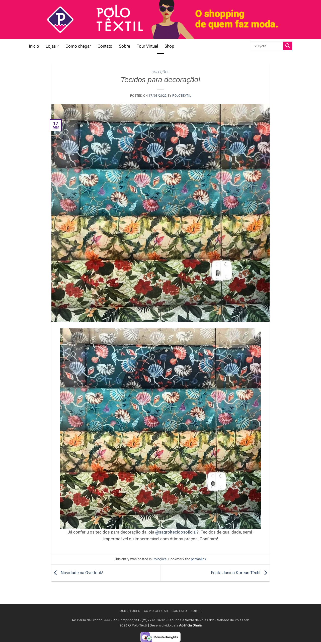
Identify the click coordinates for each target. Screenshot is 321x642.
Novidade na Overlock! (77, 572)
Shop (169, 46)
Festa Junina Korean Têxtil (240, 572)
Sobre (124, 46)
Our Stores (130, 611)
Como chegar (78, 46)
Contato (105, 46)
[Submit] (287, 46)
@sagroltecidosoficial (176, 532)
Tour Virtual (147, 46)
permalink (198, 559)
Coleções (160, 72)
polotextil (181, 95)
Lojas (52, 46)
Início (34, 46)
